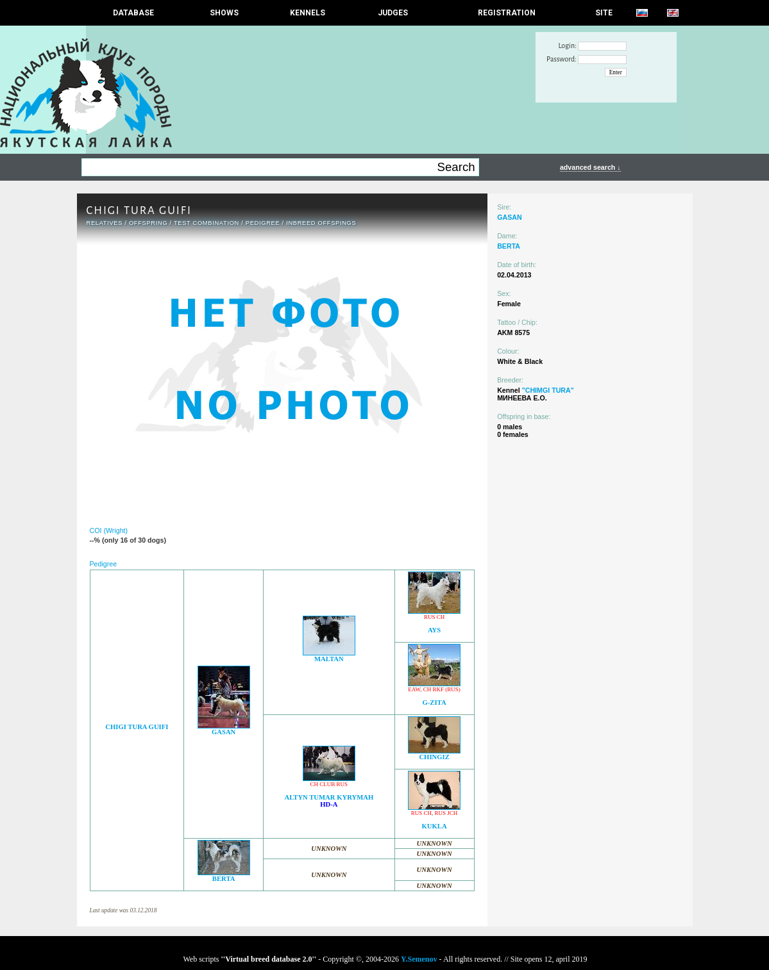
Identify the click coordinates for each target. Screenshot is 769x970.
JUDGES (393, 12)
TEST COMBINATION (206, 223)
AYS (434, 630)
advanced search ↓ (590, 167)
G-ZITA (434, 702)
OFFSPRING (148, 223)
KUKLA (434, 826)
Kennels (307, 12)
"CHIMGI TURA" (548, 390)
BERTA (223, 878)
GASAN (223, 732)
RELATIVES (105, 223)
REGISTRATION (507, 12)
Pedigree (263, 223)
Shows (224, 12)
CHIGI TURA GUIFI (136, 726)
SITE (604, 12)
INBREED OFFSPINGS (321, 223)
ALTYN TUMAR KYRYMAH (328, 797)
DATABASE (133, 12)
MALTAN (329, 658)
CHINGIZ (434, 756)
